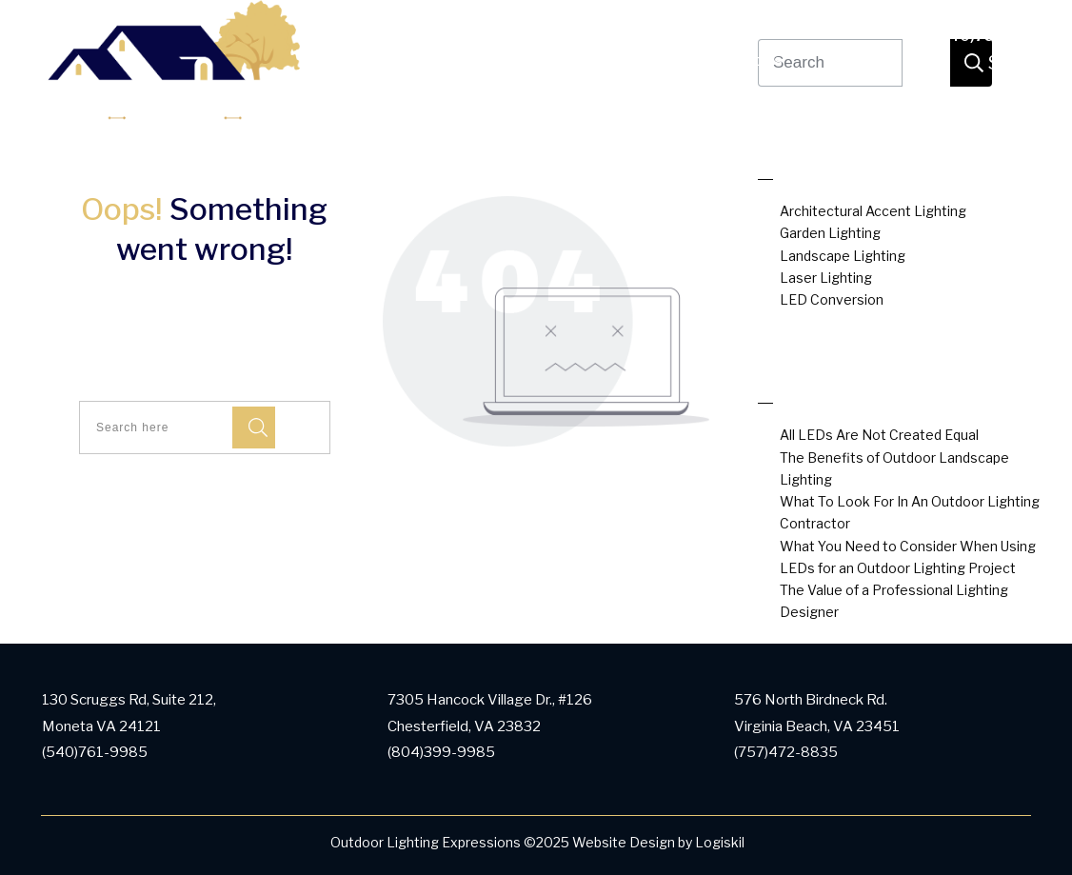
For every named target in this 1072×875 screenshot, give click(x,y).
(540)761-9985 (991, 36)
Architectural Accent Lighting (873, 211)
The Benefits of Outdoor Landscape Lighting (894, 468)
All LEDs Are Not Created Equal (879, 435)
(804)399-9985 (441, 752)
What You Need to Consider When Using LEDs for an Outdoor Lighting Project (908, 557)
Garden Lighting (830, 233)
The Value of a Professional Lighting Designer (894, 601)
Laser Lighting (826, 277)
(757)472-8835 (786, 752)
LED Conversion (831, 299)
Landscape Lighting (842, 256)
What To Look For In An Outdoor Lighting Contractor (910, 512)
